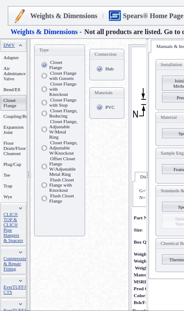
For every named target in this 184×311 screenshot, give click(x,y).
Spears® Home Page (153, 15)
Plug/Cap (12, 164)
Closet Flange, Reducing (63, 113)
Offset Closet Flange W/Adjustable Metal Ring (62, 166)
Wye (7, 196)
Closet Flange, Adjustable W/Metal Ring (63, 129)
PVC (109, 107)
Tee (6, 175)
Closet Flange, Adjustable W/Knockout (63, 148)
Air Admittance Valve (14, 73)
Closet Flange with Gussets (62, 75)
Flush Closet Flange (61, 198)
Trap (7, 185)
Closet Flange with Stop (62, 102)
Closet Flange (55, 65)
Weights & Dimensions (64, 15)
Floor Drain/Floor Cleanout (14, 148)
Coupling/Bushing (20, 116)
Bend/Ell (11, 89)
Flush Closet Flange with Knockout (61, 185)
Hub (109, 68)
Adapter (11, 57)
